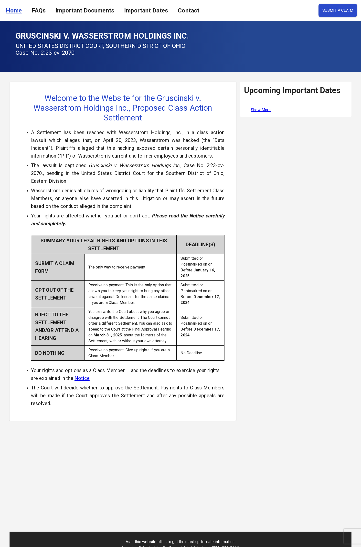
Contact (188, 10)
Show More (261, 109)
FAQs (39, 10)
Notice (82, 378)
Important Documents (84, 10)
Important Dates (146, 10)
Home (14, 10)
